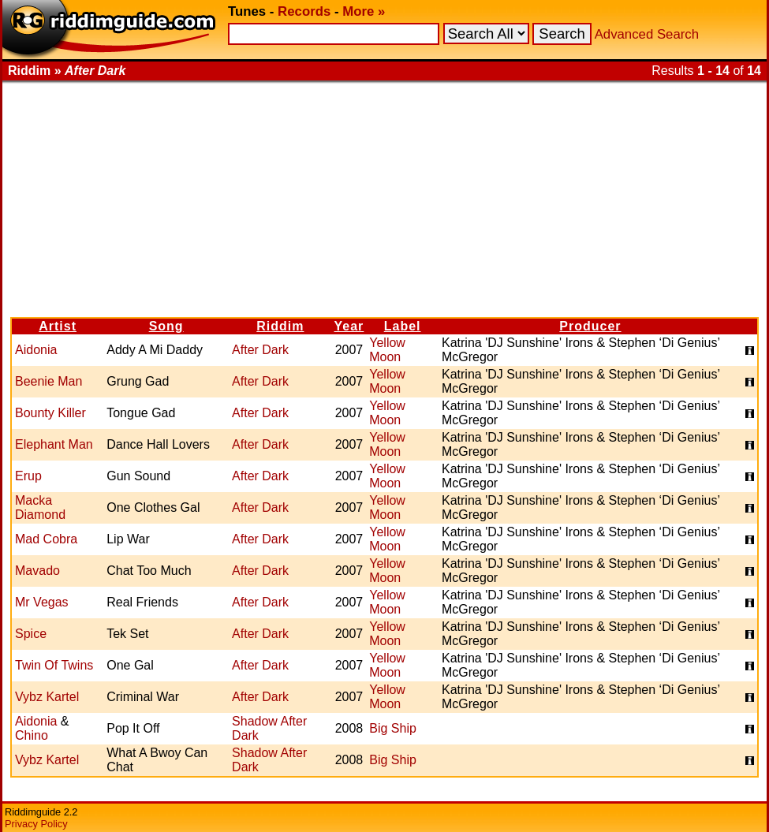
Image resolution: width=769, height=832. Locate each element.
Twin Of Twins (54, 665)
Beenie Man (48, 381)
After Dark (260, 349)
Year (349, 326)
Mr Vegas (42, 602)
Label (402, 326)
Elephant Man (54, 444)
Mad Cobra (46, 539)
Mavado (37, 570)
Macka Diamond (40, 507)
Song (166, 326)
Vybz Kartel (47, 696)
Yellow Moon (387, 350)
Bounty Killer (50, 413)
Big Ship (392, 728)
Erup (28, 476)
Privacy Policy (36, 824)
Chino (31, 735)
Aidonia (36, 349)
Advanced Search (647, 34)
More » (363, 11)
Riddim (280, 326)
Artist (58, 326)
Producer (590, 326)
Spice (31, 633)
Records (304, 11)
